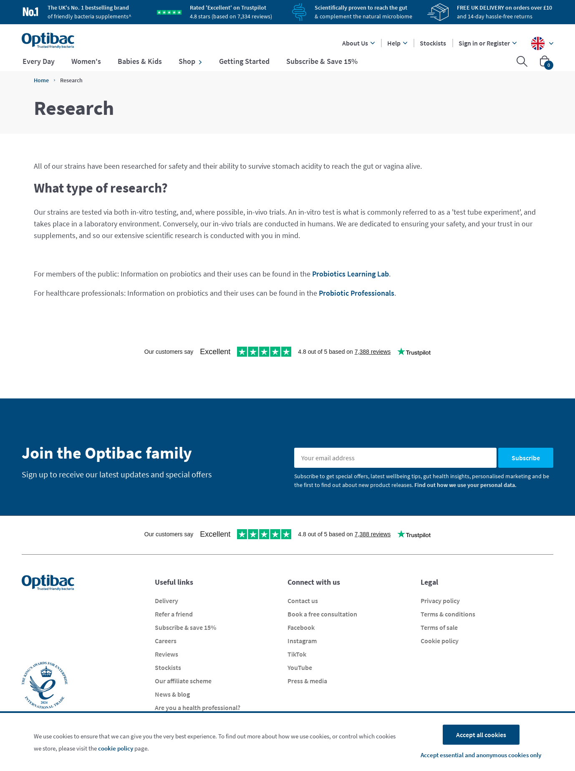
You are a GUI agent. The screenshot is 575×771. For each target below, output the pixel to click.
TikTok (297, 654)
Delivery (166, 600)
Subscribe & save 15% (185, 627)
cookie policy (115, 748)
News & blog (172, 694)
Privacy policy (440, 600)
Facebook (301, 627)
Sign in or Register (488, 43)
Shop (190, 61)
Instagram (302, 641)
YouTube (300, 667)
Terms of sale (439, 627)
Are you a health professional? (197, 707)
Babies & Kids (140, 61)
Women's (86, 61)
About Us (358, 43)
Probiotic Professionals (356, 293)
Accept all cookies (481, 734)
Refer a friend (174, 614)
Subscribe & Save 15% (322, 61)
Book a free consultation (322, 614)
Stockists (433, 43)
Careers (166, 641)
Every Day (39, 61)
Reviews (166, 654)
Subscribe (526, 458)
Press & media (307, 681)
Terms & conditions (448, 614)
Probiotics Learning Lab (350, 274)
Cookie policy (440, 641)
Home (41, 80)
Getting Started (244, 61)
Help (397, 43)
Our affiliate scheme (183, 681)
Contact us (303, 600)
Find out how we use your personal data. (465, 485)
